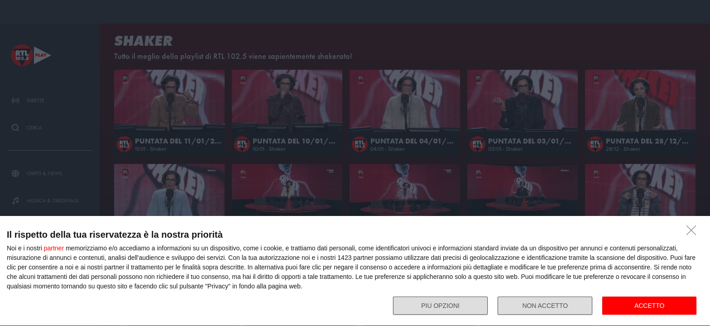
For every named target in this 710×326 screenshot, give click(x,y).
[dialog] (355, 271)
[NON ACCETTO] (693, 232)
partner (54, 248)
